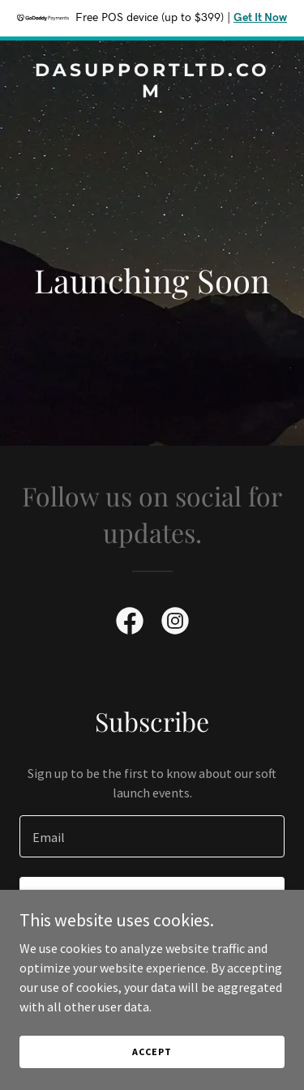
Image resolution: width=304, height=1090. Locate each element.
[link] (152, 92)
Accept (151, 1051)
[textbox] (152, 836)
